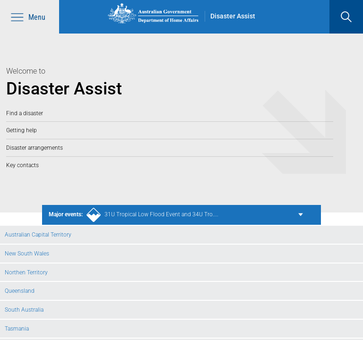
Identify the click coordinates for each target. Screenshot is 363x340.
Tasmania (17, 328)
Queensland (20, 290)
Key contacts (22, 165)
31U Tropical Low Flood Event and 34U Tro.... (133, 215)
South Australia (24, 309)
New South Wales (27, 253)
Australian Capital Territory (38, 234)
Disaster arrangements (34, 147)
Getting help (21, 130)
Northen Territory (26, 272)
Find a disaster (24, 113)
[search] (346, 17)
